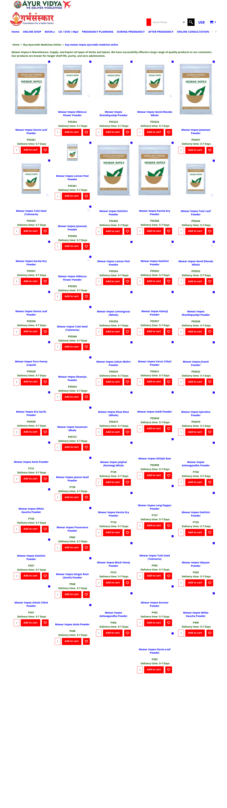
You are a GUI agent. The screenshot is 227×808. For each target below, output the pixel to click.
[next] (215, 31)
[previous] (212, 31)
